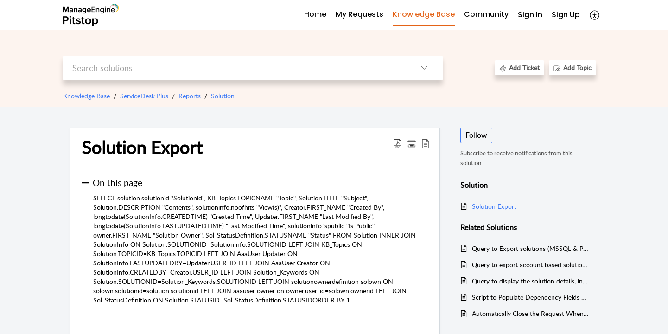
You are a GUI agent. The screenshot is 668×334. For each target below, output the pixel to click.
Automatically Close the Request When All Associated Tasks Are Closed (530, 313)
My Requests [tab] (359, 14)
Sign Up (566, 14)
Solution (223, 95)
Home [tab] (315, 14)
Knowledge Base (86, 95)
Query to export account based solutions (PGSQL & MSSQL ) (530, 264)
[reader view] (425, 143)
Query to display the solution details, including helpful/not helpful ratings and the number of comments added (530, 280)
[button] (411, 143)
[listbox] (424, 68)
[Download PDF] (397, 143)
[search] (234, 68)
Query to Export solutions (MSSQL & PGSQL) (530, 248)
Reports (189, 95)
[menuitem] (530, 15)
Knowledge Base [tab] (424, 14)
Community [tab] (486, 14)
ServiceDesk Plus (144, 95)
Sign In (530, 14)
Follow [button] (476, 135)
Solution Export (142, 147)
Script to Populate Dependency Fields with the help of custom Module (530, 297)
